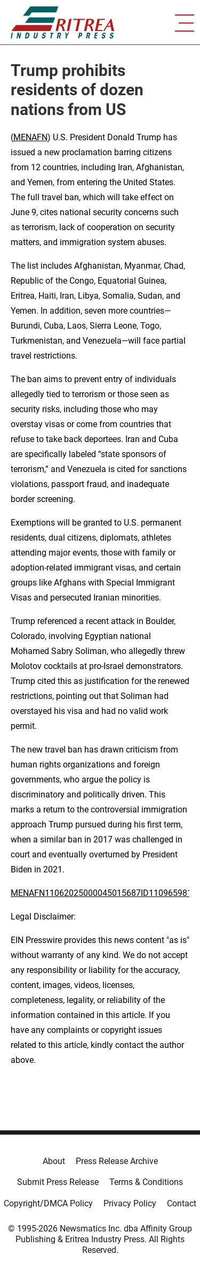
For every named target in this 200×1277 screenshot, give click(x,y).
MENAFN (30, 137)
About (54, 1161)
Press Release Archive (117, 1161)
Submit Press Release (58, 1182)
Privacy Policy (129, 1203)
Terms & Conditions (146, 1182)
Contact (181, 1203)
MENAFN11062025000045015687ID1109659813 (104, 893)
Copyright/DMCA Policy (48, 1203)
